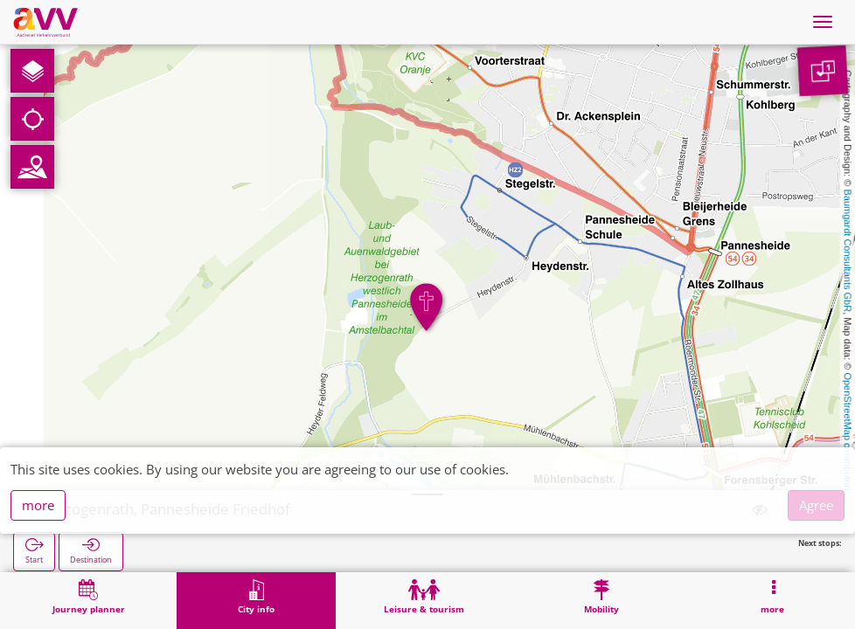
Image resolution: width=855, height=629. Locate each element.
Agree (816, 505)
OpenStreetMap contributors (848, 432)
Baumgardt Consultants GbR (848, 251)
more (38, 505)
